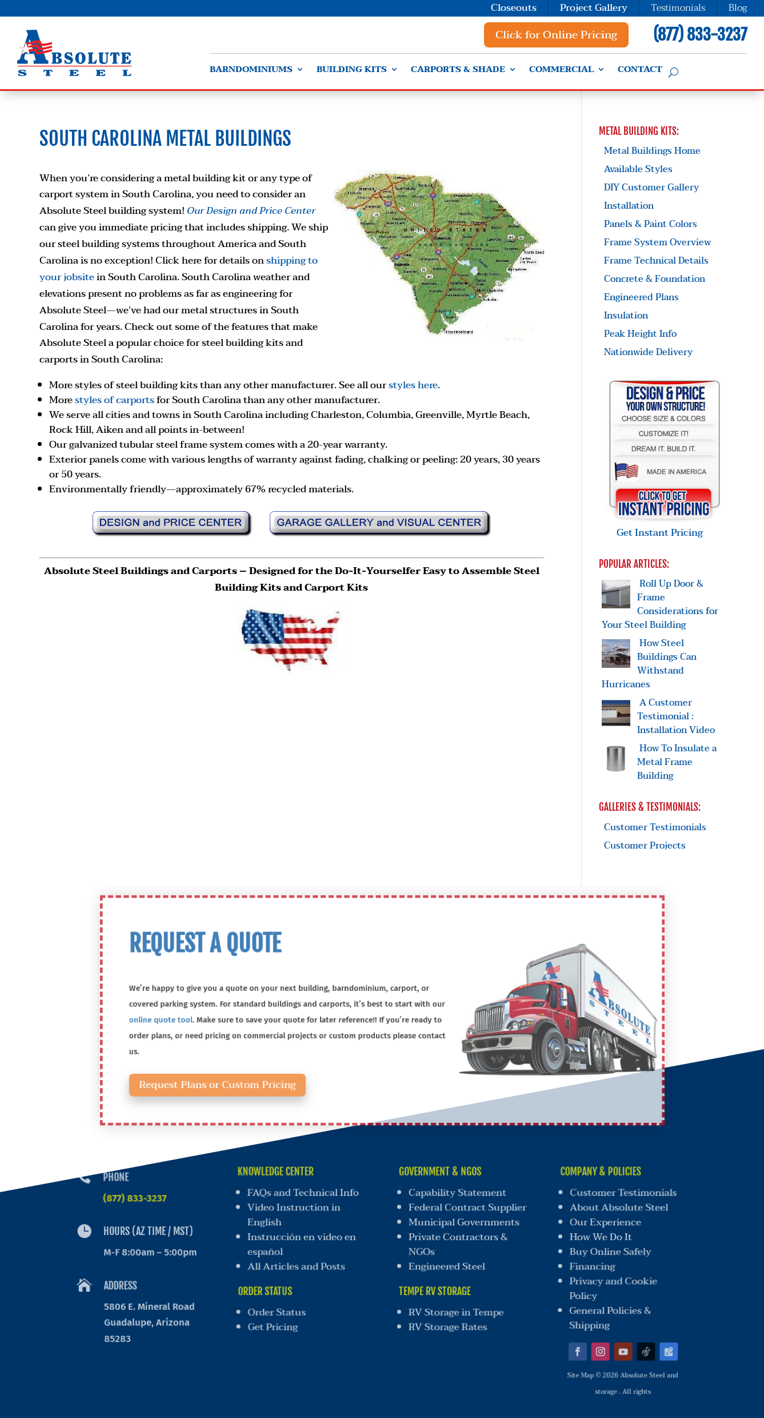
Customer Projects (645, 846)
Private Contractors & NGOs (458, 1243)
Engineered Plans (641, 297)
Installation (629, 206)
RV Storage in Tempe (455, 1305)
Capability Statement (458, 1195)
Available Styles (638, 169)
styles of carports (114, 400)
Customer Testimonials (655, 827)
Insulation (626, 316)
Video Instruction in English (293, 1216)
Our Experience (606, 1223)
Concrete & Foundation (654, 279)
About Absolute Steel (621, 1209)
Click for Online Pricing (556, 35)
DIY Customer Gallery (651, 188)
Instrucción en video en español (301, 1243)
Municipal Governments (464, 1223)
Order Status (278, 1305)
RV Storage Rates (446, 1318)
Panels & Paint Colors (650, 224)
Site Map (574, 1359)
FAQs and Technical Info (301, 1195)
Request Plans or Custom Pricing (250, 1070)
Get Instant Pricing (664, 525)
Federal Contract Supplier (468, 1209)
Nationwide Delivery (648, 352)
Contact (640, 71)
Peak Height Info (640, 334)
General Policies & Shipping (605, 1310)
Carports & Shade (458, 71)
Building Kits (352, 71)
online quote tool (204, 1018)
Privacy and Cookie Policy (610, 1284)
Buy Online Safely (609, 1250)
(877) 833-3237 (700, 35)
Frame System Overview (657, 242)
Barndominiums (251, 71)
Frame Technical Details (656, 261)
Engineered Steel (446, 1263)
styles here (413, 385)
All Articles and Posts (297, 1263)
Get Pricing (275, 1318)
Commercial (561, 71)
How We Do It (601, 1237)
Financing (590, 1263)
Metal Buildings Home (652, 151)
